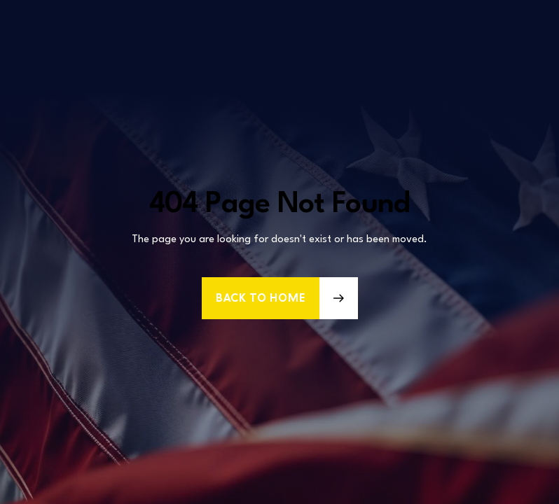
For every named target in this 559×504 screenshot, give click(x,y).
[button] (280, 298)
